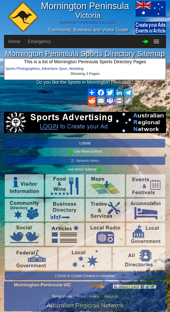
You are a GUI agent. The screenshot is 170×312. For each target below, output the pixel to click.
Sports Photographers (22, 69)
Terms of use (62, 296)
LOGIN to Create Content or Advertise (85, 276)
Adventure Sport (54, 69)
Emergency (39, 41)
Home (14, 41)
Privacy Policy (88, 296)
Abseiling (76, 69)
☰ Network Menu (85, 161)
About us (111, 296)
